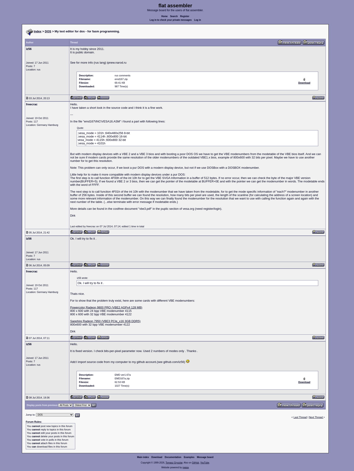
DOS (48, 31)
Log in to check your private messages (171, 20)
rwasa (186, 467)
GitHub (195, 462)
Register (184, 16)
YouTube (204, 462)
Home (164, 16)
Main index (143, 457)
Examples (189, 457)
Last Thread (300, 417)
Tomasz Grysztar (173, 462)
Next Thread (316, 417)
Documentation (173, 457)
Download (156, 457)
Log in (197, 20)
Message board (205, 457)
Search (174, 16)
